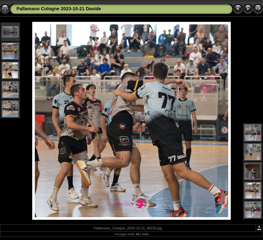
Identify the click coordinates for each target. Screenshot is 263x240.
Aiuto (145, 234)
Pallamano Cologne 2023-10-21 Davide (58, 8)
